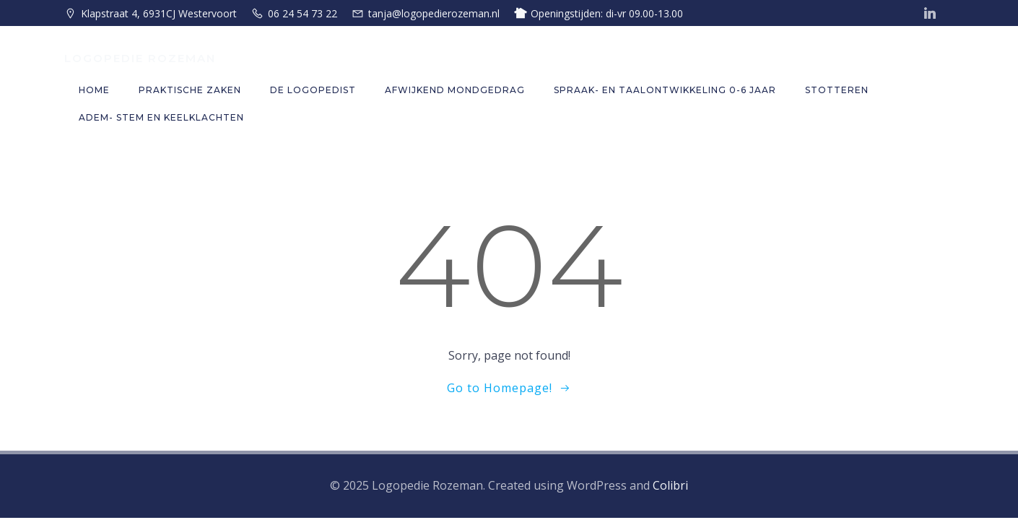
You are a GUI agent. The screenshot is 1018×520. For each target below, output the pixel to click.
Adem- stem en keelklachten (161, 117)
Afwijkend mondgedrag (455, 89)
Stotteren (837, 89)
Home (94, 89)
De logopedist (313, 89)
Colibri (670, 485)
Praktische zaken (190, 89)
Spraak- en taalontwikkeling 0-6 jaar (665, 89)
